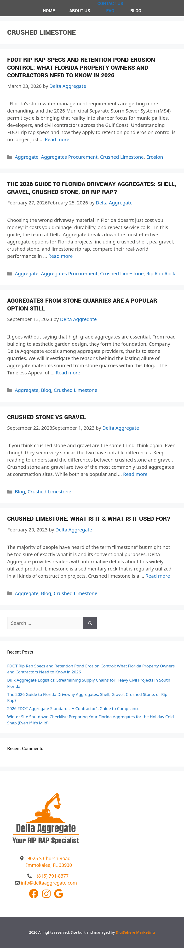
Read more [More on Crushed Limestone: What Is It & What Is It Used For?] (157, 576)
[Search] (90, 623)
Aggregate (27, 157)
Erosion (154, 157)
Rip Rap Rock (160, 273)
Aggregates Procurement (69, 157)
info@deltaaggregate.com (49, 883)
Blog (46, 390)
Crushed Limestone (122, 157)
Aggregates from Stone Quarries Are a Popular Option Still (82, 305)
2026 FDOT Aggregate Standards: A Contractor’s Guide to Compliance (73, 708)
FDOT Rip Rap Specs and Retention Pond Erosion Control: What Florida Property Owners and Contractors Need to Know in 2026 (81, 68)
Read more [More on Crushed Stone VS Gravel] (135, 474)
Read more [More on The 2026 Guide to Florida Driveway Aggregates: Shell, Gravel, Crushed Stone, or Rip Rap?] (60, 256)
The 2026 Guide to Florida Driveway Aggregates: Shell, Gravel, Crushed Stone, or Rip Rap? (91, 188)
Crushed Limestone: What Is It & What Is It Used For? (89, 519)
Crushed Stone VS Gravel (46, 417)
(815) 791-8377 (53, 876)
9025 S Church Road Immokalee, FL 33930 (49, 862)
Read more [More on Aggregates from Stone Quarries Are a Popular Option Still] (68, 372)
